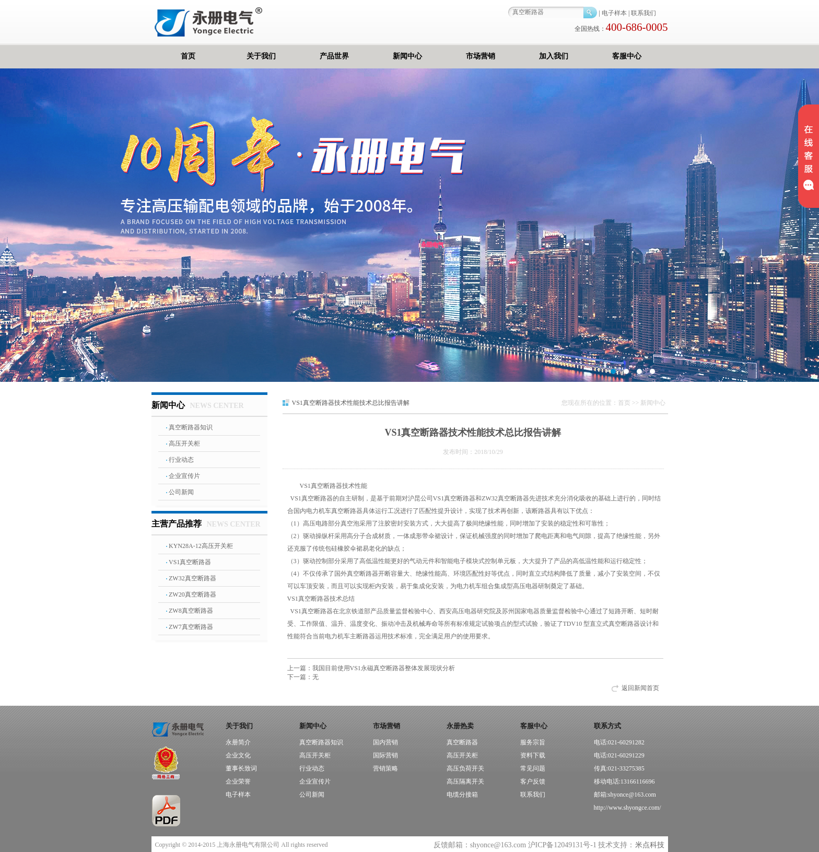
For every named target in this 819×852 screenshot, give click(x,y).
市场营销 (480, 56)
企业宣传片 (184, 476)
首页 (188, 56)
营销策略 (385, 768)
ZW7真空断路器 (191, 627)
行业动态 (181, 459)
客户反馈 (532, 781)
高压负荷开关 (465, 768)
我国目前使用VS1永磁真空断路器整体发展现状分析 (371, 668)
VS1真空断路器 (190, 562)
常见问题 (532, 768)
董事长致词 (241, 768)
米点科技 (649, 845)
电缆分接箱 (462, 794)
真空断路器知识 (191, 427)
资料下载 (532, 755)
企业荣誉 (238, 781)
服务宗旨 (532, 742)
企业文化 (238, 755)
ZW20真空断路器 (192, 594)
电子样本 (614, 13)
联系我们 (643, 13)
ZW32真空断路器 (192, 578)
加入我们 (553, 56)
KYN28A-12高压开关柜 (201, 546)
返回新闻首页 (640, 688)
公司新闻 (181, 492)
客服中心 (626, 56)
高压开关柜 (184, 443)
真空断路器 (462, 742)
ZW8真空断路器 (191, 610)
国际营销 (385, 755)
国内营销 (385, 742)
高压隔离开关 (465, 781)
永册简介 (238, 742)
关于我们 (261, 56)
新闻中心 (407, 56)
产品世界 (334, 56)
